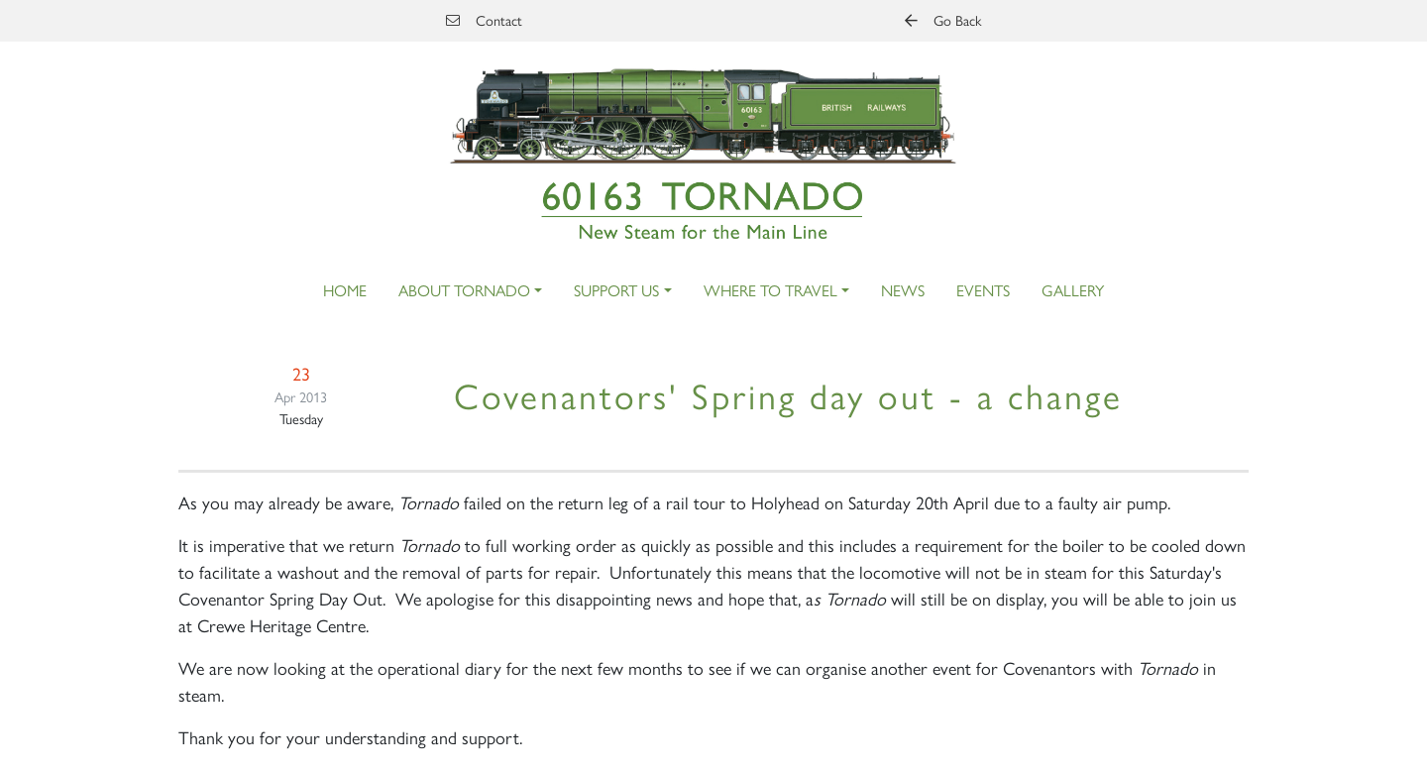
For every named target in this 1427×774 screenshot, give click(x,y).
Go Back (943, 20)
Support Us (616, 289)
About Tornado (464, 289)
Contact (484, 20)
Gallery (1073, 289)
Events (983, 289)
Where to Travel (770, 289)
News (903, 289)
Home (345, 289)
